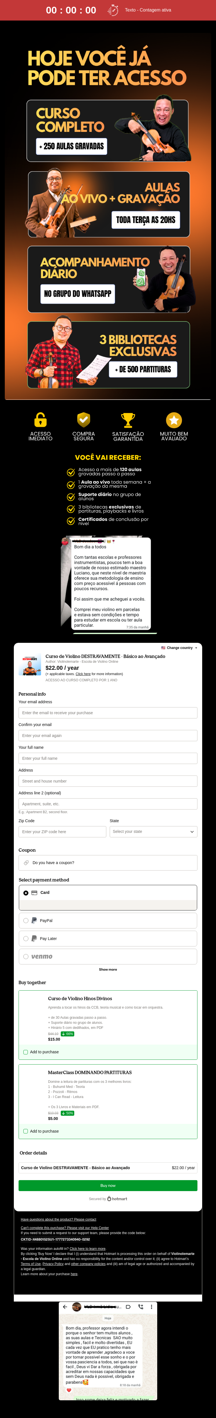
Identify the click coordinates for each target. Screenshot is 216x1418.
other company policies (88, 1264)
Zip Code (27, 821)
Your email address (35, 702)
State (114, 821)
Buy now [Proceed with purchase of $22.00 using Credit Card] (108, 1185)
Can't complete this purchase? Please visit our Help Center (65, 1228)
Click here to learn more (87, 1249)
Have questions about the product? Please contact (58, 1219)
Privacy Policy (53, 1264)
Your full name (31, 747)
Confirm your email (35, 724)
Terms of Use (31, 1264)
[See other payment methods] (108, 969)
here (74, 1274)
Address (26, 770)
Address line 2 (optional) (40, 793)
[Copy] (55, 1239)
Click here (83, 674)
